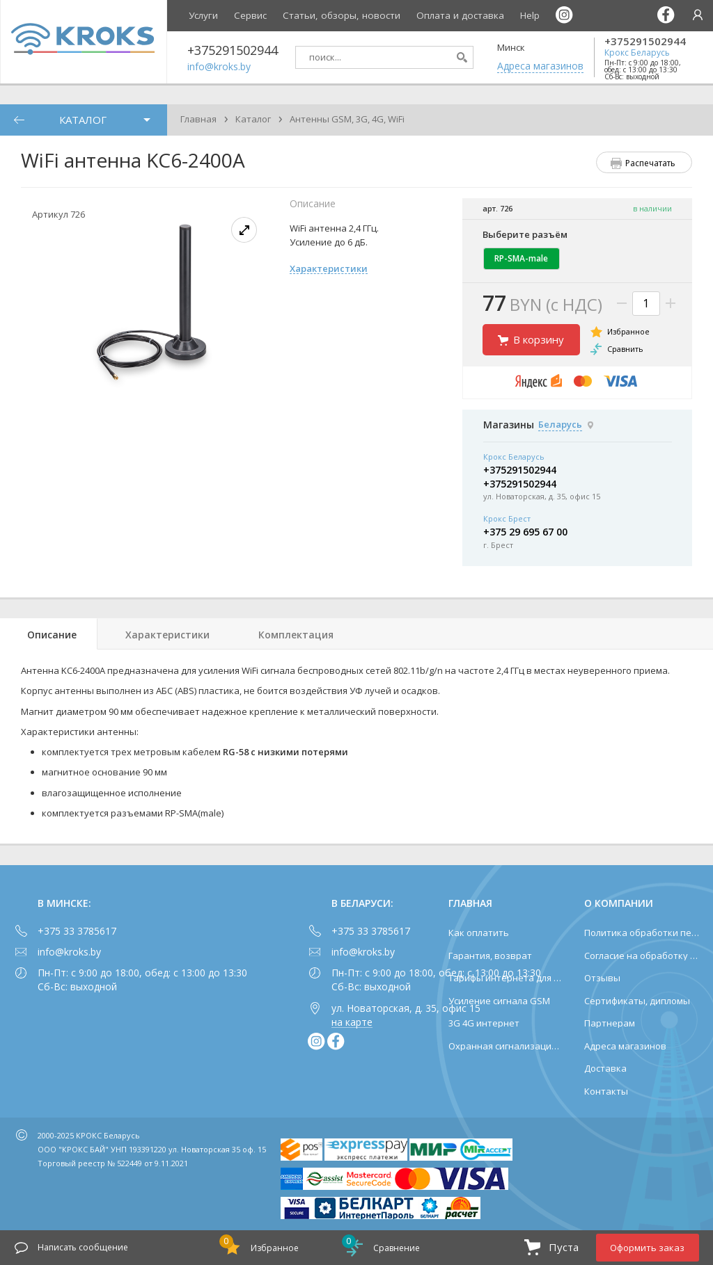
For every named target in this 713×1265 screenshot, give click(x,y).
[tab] (48, 634)
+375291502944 (645, 41)
